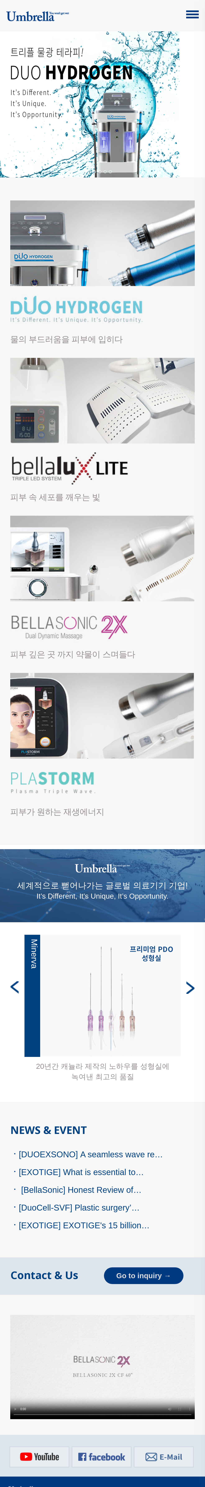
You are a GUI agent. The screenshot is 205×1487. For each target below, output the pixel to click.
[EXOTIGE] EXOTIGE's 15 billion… (80, 1225)
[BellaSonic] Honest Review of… (76, 1189)
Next (190, 987)
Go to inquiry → (143, 1276)
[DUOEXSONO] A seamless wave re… (86, 1154)
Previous (14, 987)
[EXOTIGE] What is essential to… (77, 1172)
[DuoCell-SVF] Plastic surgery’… (75, 1207)
